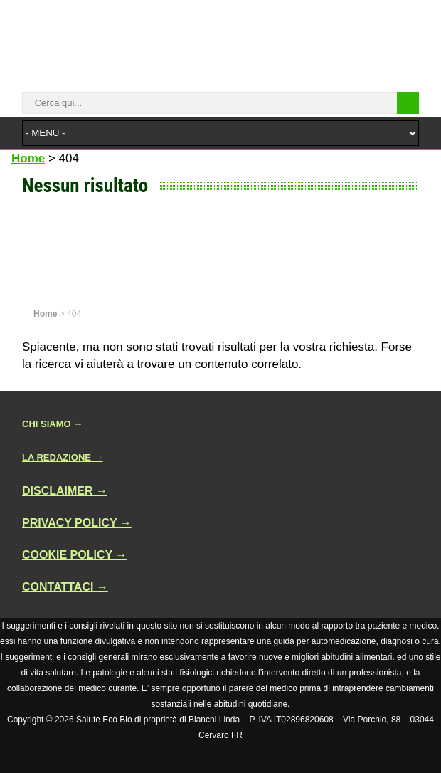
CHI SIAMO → (52, 424)
